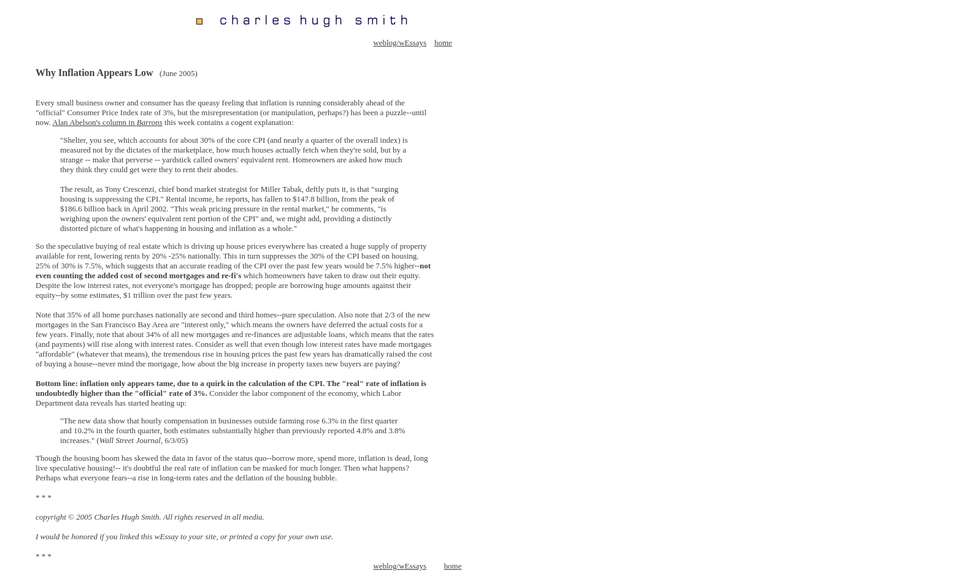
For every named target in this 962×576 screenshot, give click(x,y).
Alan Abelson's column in (107, 122)
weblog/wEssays (399, 42)
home (443, 42)
